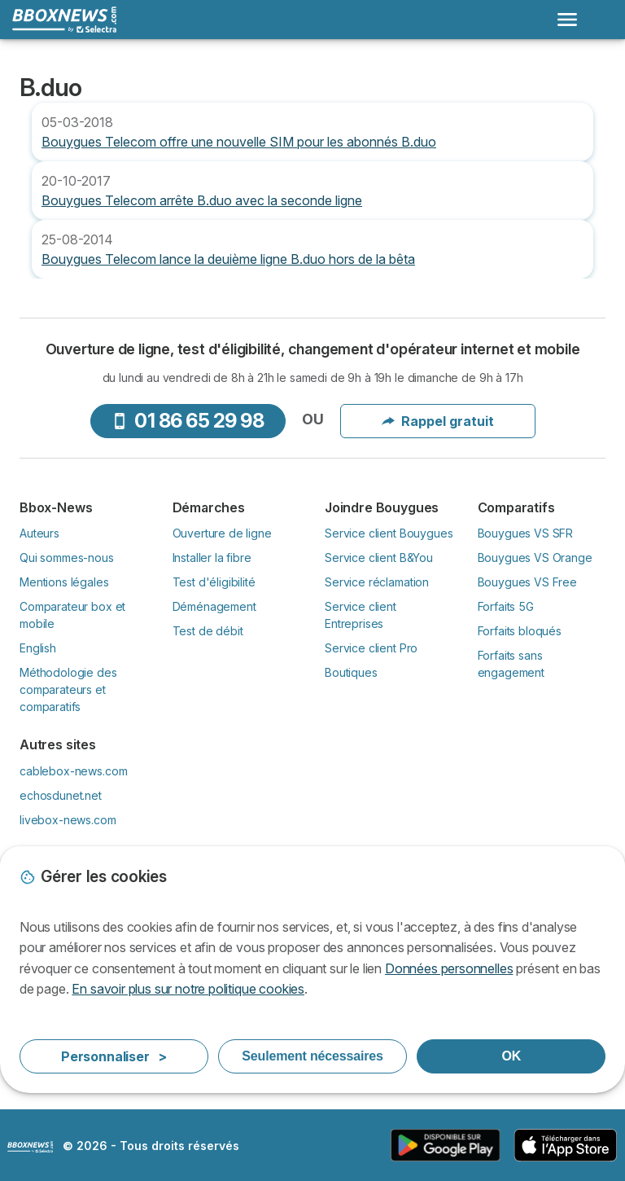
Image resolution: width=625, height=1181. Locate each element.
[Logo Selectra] (64, 20)
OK (511, 1056)
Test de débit (208, 631)
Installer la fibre (212, 557)
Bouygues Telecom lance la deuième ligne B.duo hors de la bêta (228, 259)
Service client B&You (379, 557)
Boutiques (351, 672)
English (38, 648)
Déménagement (214, 606)
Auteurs (39, 533)
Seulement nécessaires (312, 1056)
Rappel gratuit (438, 421)
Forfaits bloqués (520, 631)
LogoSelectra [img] (30, 1146)
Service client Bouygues (388, 533)
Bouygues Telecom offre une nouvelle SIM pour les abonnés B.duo (239, 142)
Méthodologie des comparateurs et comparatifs (68, 689)
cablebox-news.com (73, 771)
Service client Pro (371, 648)
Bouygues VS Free (528, 582)
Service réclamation (377, 582)
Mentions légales (64, 582)
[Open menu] (567, 19)
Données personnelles (449, 968)
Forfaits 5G (506, 606)
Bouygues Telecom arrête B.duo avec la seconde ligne (202, 200)
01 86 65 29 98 (187, 420)
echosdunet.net (61, 795)
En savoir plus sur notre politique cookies (188, 989)
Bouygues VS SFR (526, 533)
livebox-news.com (68, 820)
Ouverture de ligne (222, 533)
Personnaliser (114, 1056)
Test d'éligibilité (214, 582)
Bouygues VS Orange (535, 557)
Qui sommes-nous (67, 557)
